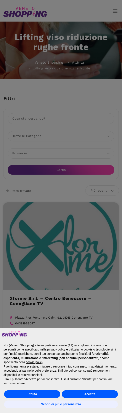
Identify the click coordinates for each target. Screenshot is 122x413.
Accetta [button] (89, 394)
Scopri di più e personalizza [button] (61, 404)
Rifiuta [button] (32, 394)
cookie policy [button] (34, 362)
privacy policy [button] (56, 349)
